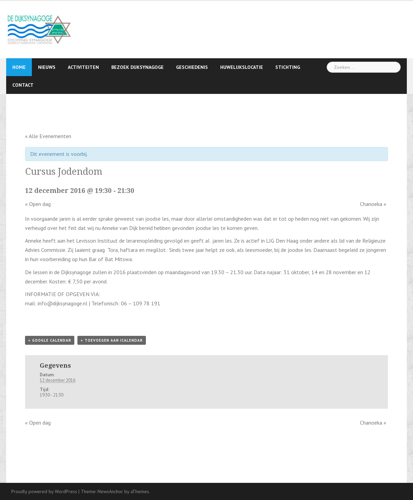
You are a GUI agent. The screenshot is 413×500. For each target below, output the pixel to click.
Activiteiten (83, 67)
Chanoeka (373, 203)
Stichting (287, 67)
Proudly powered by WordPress (44, 491)
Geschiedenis (192, 67)
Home (19, 67)
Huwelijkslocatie (241, 67)
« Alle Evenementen (48, 136)
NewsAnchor (110, 491)
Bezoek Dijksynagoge (137, 67)
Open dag (38, 203)
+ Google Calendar (49, 340)
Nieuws (46, 67)
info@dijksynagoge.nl (62, 303)
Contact (23, 85)
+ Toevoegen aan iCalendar (111, 340)
